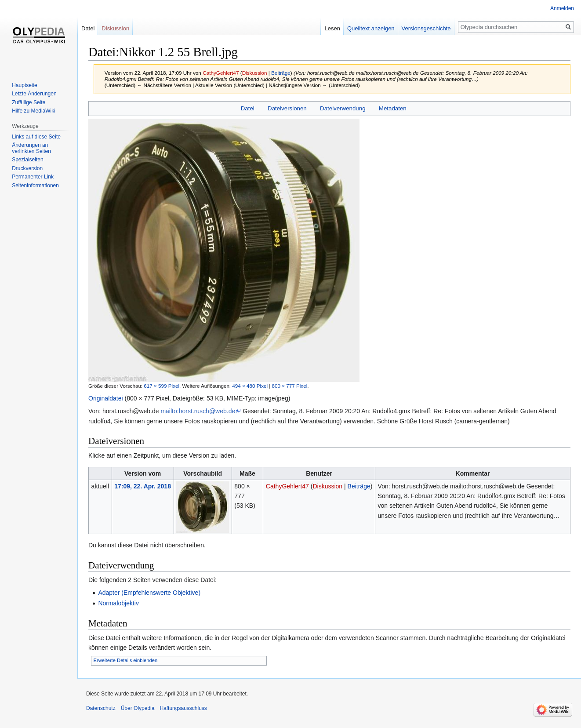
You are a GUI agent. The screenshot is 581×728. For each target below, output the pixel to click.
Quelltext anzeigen (371, 28)
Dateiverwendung (343, 108)
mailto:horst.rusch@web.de (197, 411)
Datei (247, 108)
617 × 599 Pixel (161, 386)
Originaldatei (105, 398)
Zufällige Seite (28, 102)
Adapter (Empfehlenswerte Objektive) (149, 592)
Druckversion (27, 168)
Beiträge (280, 73)
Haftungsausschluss (183, 708)
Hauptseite (24, 85)
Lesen (332, 28)
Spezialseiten (27, 160)
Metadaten (393, 108)
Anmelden (562, 8)
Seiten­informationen (35, 185)
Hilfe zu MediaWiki (33, 111)
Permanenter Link (33, 177)
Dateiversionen (287, 108)
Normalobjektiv (118, 603)
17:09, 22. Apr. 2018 (142, 486)
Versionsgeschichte (426, 28)
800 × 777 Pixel (290, 386)
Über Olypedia (138, 708)
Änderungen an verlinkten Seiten (31, 148)
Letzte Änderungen (34, 94)
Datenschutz (101, 708)
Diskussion (254, 73)
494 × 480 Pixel (250, 386)
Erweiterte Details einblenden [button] (126, 660)
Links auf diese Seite (36, 137)
